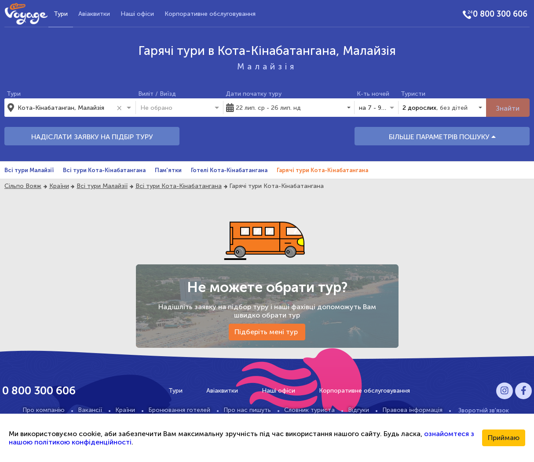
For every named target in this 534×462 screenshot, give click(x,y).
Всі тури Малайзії (29, 170)
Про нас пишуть (247, 410)
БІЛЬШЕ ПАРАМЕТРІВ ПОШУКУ (442, 137)
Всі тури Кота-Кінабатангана (104, 170)
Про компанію (43, 410)
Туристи (413, 93)
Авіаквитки (94, 14)
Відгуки (358, 410)
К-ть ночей (373, 93)
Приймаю (503, 437)
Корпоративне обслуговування (210, 14)
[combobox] (66, 108)
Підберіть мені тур (267, 332)
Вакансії (90, 410)
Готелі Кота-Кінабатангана (229, 170)
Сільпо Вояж (22, 186)
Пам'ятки (168, 170)
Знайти (507, 108)
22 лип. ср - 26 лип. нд (268, 108)
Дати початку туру (254, 93)
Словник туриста (309, 410)
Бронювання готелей (179, 410)
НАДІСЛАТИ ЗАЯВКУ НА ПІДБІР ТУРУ (92, 137)
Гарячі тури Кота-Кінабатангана (322, 170)
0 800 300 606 (500, 14)
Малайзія (267, 66)
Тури (61, 14)
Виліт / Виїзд (157, 93)
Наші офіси (137, 14)
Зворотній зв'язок (483, 410)
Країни (59, 186)
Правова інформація (412, 410)
